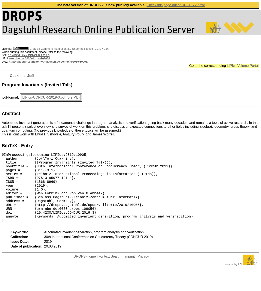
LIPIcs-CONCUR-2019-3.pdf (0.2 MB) (51, 97)
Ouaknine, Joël (22, 76)
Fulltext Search (110, 272)
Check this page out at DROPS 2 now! (176, 5)
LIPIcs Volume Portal (243, 66)
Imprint (129, 272)
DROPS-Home (84, 272)
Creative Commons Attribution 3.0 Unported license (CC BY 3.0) (61, 48)
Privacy (143, 272)
